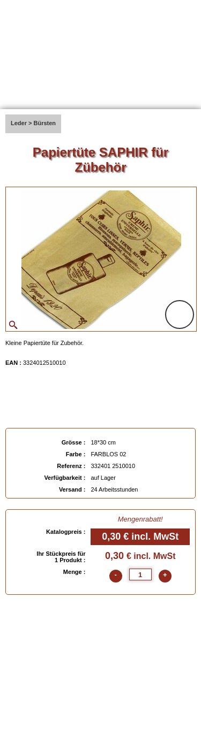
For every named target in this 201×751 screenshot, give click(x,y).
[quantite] (140, 574)
